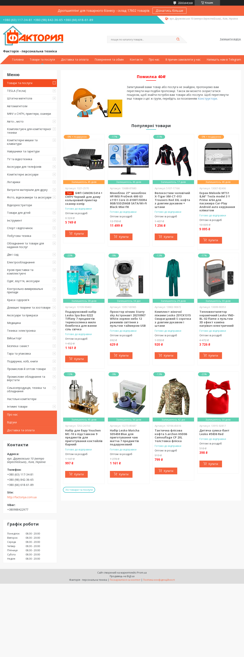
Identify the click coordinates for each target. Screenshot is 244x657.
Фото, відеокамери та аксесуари (29, 197)
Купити (79, 233)
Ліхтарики (13, 182)
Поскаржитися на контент (125, 579)
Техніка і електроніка (21, 330)
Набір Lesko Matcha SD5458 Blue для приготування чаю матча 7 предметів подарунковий (124, 437)
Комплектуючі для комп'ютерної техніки (29, 130)
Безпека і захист (18, 346)
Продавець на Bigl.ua (122, 576)
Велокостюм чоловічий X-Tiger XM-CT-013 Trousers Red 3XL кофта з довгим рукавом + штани (172, 200)
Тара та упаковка (19, 353)
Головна (18, 59)
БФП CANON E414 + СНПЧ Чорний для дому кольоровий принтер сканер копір (84, 198)
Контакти (136, 59)
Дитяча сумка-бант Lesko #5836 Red (214, 432)
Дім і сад (12, 254)
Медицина (14, 323)
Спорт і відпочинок (20, 228)
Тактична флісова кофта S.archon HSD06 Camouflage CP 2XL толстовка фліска (171, 436)
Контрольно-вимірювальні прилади (25, 290)
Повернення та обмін (109, 59)
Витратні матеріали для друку (27, 190)
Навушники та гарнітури (23, 151)
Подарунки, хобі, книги (22, 361)
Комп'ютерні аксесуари (22, 174)
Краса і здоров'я (18, 300)
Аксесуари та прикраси (22, 315)
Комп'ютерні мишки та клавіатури (22, 142)
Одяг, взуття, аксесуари (23, 281)
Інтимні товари (17, 406)
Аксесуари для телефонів (24, 167)
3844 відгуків (185, 2)
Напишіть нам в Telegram (224, 59)
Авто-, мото (15, 121)
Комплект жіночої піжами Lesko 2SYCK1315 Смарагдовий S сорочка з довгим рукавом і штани (173, 319)
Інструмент (14, 220)
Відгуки (12, 422)
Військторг (14, 338)
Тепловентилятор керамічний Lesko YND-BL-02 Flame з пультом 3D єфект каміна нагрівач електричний (217, 319)
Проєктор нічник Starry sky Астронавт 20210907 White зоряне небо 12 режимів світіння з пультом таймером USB (128, 319)
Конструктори (207, 98)
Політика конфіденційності (159, 579)
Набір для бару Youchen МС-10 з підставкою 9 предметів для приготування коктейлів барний (84, 437)
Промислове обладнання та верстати (26, 378)
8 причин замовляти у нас (183, 59)
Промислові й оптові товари (26, 369)
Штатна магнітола (19, 98)
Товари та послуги (42, 59)
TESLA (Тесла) (16, 91)
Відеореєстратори (19, 205)
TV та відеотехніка (19, 159)
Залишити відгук (230, 39)
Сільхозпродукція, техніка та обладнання (26, 389)
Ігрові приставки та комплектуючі (20, 271)
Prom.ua (142, 572)
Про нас (154, 59)
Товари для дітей (18, 213)
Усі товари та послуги (79, 489)
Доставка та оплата (75, 59)
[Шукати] (178, 39)
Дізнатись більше (169, 10)
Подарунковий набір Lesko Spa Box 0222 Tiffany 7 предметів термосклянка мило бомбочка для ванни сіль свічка (81, 320)
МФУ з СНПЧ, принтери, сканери (29, 114)
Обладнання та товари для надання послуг (25, 245)
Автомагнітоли (17, 106)
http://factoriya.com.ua (22, 497)
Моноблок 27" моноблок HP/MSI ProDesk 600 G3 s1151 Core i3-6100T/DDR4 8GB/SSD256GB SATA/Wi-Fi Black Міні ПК (128, 200)
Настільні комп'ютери (21, 399)
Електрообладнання (21, 262)
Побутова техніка (19, 236)
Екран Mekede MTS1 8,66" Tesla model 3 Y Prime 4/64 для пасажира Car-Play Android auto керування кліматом (217, 201)
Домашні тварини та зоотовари (28, 307)
